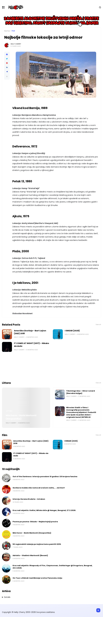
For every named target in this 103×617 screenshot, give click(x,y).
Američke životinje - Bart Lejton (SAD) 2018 (30, 332)
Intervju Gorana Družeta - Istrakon (29, 499)
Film (13, 31)
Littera (9, 411)
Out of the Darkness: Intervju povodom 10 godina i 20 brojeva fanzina (45, 476)
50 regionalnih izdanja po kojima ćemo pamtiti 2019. (37, 544)
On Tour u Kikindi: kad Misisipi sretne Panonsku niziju (37, 578)
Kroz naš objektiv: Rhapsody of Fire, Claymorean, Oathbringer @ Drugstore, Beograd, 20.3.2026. (52, 566)
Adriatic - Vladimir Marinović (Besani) (30, 555)
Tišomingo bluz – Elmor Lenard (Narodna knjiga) (80, 392)
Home (7, 31)
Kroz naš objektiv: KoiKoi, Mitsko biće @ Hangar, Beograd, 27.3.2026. (44, 510)
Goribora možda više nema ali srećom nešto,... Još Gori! (39, 488)
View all (98, 325)
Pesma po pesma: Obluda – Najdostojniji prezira (35, 521)
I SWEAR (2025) (72, 330)
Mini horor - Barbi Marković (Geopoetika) (21, 417)
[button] (7, 76)
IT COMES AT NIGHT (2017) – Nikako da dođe (31, 344)
